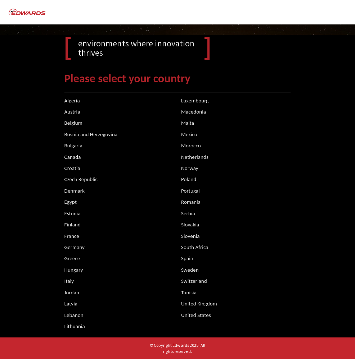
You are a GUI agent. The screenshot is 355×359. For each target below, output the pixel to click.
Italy (69, 281)
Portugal (190, 191)
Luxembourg (195, 100)
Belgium (73, 123)
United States (196, 315)
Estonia (72, 213)
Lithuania (74, 326)
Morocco (191, 145)
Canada (72, 157)
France (71, 236)
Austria (72, 112)
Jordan (71, 292)
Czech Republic (81, 179)
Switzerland (194, 281)
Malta (187, 123)
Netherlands (194, 157)
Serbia (188, 213)
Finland (72, 224)
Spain (187, 258)
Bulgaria (73, 145)
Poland (188, 179)
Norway (189, 168)
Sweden (190, 270)
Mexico (189, 134)
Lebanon (74, 315)
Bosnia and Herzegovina (91, 134)
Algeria (72, 100)
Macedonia (193, 112)
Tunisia (189, 292)
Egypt (70, 202)
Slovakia (190, 224)
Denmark (74, 191)
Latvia (70, 303)
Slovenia (190, 236)
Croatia (72, 168)
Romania (191, 202)
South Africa (194, 247)
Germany (74, 247)
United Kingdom (199, 303)
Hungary (73, 270)
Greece (72, 258)
